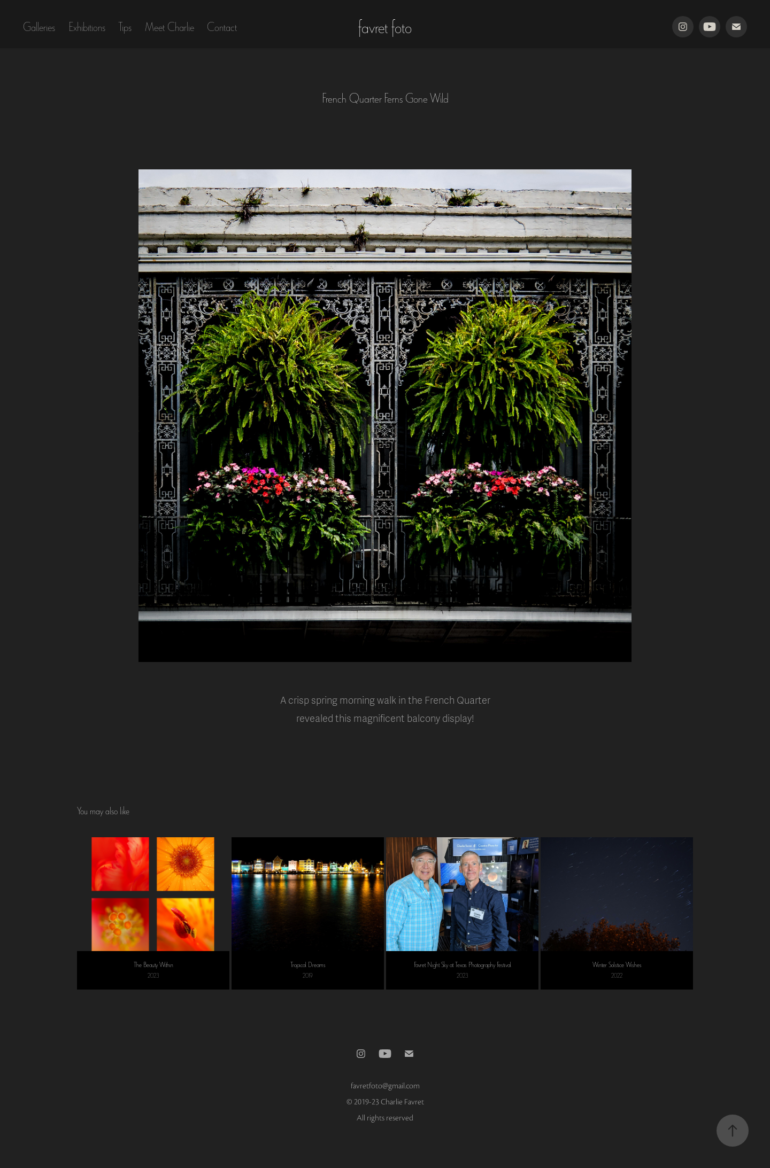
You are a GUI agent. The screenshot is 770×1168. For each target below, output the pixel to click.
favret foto (385, 26)
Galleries (39, 27)
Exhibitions (86, 27)
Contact (222, 27)
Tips (125, 27)
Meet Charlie (169, 27)
